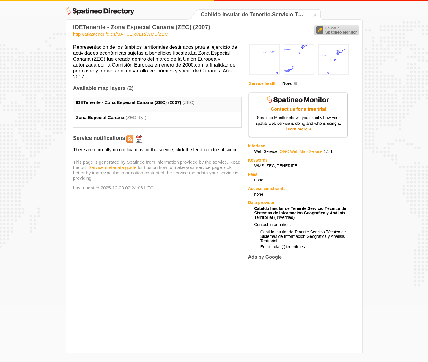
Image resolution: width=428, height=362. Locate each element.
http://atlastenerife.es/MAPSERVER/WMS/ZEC (120, 34)
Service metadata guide (112, 167)
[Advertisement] (298, 306)
